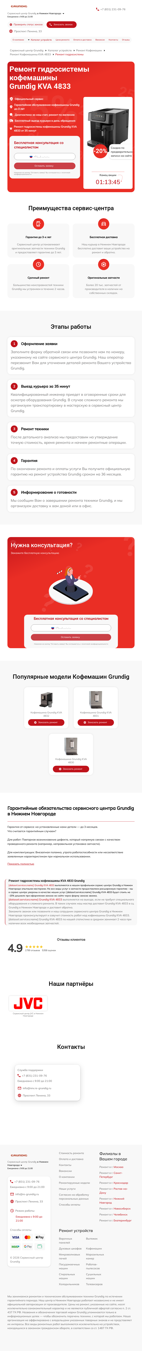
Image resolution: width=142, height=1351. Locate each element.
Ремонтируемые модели (74, 1182)
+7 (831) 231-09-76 (112, 9)
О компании (18, 39)
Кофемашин (94, 1248)
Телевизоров (94, 1284)
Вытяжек (92, 1238)
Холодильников (69, 1284)
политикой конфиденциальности (95, 644)
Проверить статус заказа (26, 24)
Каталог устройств (41, 39)
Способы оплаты (69, 1204)
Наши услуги (67, 1188)
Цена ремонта (62, 39)
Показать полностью (20, 863)
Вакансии (100, 39)
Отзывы (126, 39)
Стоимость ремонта (71, 1153)
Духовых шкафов (70, 1248)
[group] (28, 1006)
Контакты (113, 39)
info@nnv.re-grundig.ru (34, 1088)
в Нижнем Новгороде (50, 13)
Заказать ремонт (45, 722)
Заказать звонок (61, 24)
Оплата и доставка (82, 39)
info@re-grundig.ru (24, 1194)
